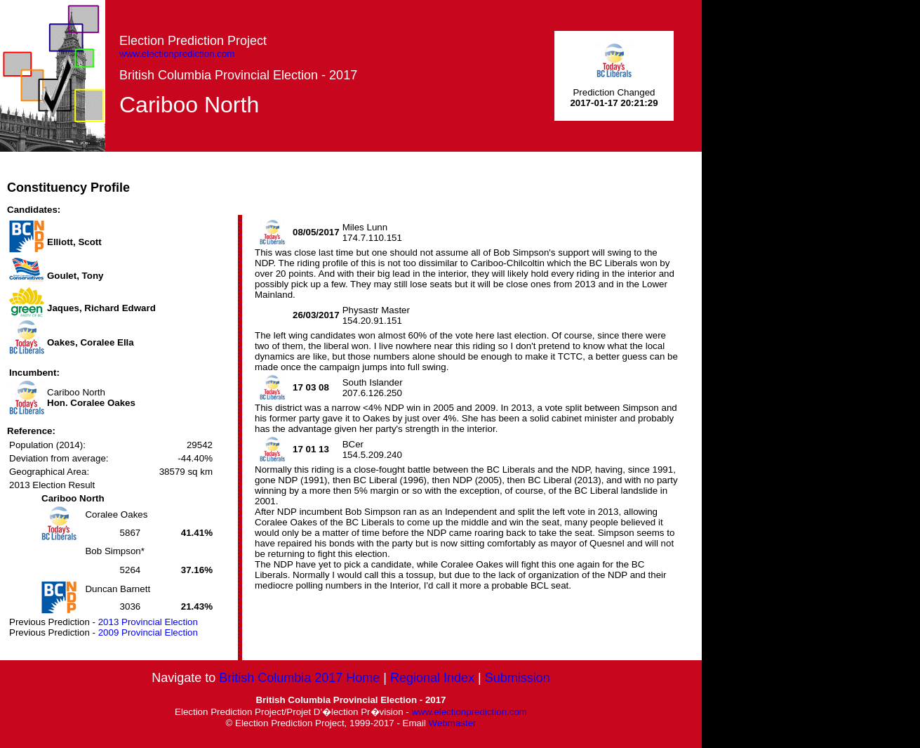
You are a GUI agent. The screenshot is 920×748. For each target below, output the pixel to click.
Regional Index (432, 678)
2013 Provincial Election (148, 622)
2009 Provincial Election (148, 632)
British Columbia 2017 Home (299, 678)
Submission (517, 678)
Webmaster (452, 723)
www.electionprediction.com (176, 53)
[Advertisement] (446, 183)
